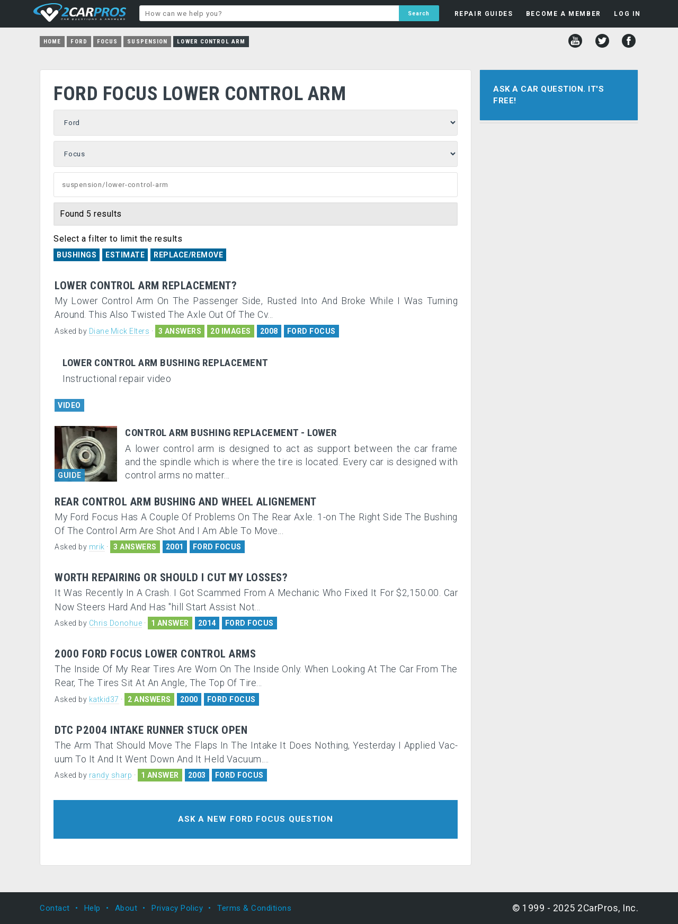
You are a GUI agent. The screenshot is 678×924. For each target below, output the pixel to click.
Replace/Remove (188, 255)
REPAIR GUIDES (483, 13)
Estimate (125, 255)
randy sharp (110, 775)
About (126, 908)
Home (52, 41)
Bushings (76, 255)
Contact (55, 908)
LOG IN (627, 13)
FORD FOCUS (311, 331)
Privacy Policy (177, 908)
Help (92, 908)
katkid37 (104, 699)
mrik (97, 547)
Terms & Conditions (254, 908)
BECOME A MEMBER (563, 13)
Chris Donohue (115, 623)
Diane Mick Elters (119, 331)
